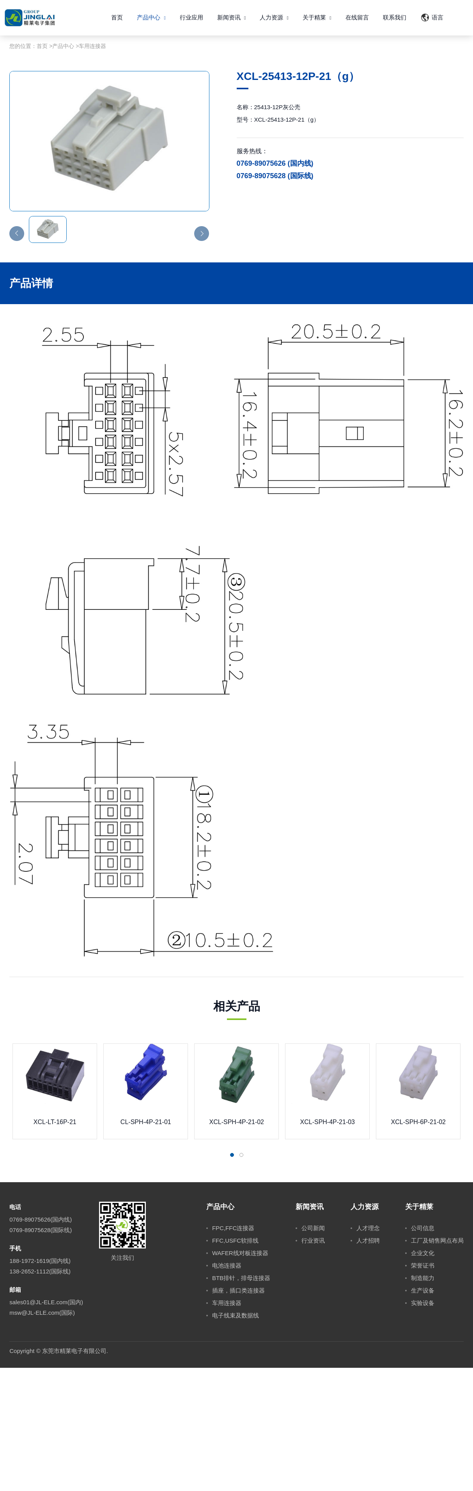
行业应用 (191, 17)
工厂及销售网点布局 (437, 1363)
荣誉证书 (422, 1388)
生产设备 (422, 1413)
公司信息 (422, 1351)
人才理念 (368, 1351)
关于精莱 (317, 17)
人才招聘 (368, 1363)
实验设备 (422, 1426)
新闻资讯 (231, 17)
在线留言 (357, 17)
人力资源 (274, 17)
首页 (117, 17)
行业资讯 (313, 1363)
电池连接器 (226, 1388)
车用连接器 (92, 169)
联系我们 (394, 17)
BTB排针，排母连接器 (241, 1401)
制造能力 (422, 1401)
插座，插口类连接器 (238, 1413)
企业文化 (422, 1376)
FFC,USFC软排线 (235, 1363)
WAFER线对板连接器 (240, 1376)
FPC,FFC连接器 (233, 1351)
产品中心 (151, 17)
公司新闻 (313, 1351)
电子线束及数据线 (235, 1438)
